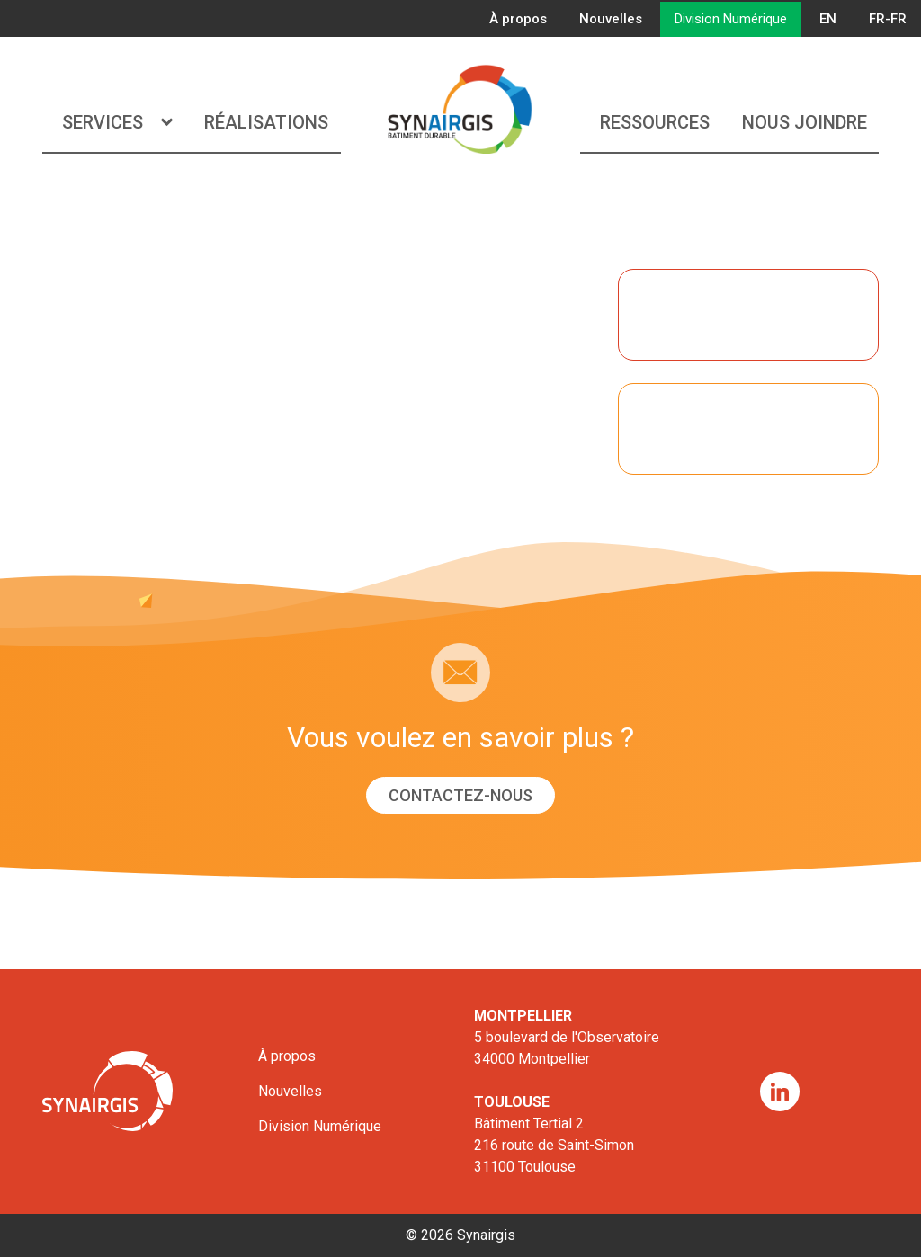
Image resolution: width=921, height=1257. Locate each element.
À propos (518, 19)
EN (827, 19)
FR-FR (888, 19)
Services (117, 122)
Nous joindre (804, 122)
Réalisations (266, 122)
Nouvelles (610, 19)
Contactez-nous (460, 795)
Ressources (655, 122)
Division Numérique (731, 19)
